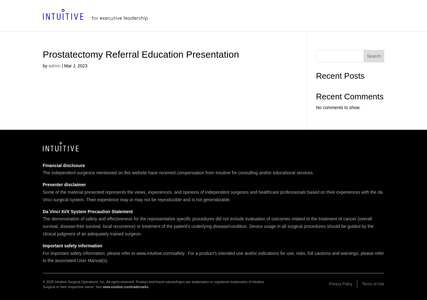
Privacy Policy (341, 284)
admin (55, 65)
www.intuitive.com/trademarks (126, 287)
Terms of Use (373, 284)
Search (374, 56)
